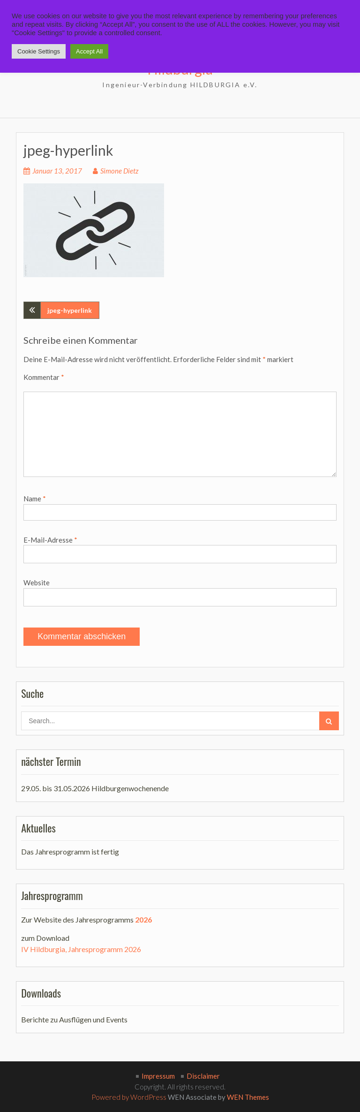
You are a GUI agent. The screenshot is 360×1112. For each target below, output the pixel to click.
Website (36, 582)
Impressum (158, 1076)
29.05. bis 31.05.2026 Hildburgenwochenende (95, 788)
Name (34, 498)
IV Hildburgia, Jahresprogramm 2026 (81, 949)
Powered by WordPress (128, 1097)
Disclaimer (203, 1076)
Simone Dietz (119, 170)
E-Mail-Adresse (50, 540)
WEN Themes (248, 1097)
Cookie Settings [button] (38, 51)
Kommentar (43, 377)
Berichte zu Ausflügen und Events (74, 1019)
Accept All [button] (89, 51)
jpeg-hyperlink (69, 310)
